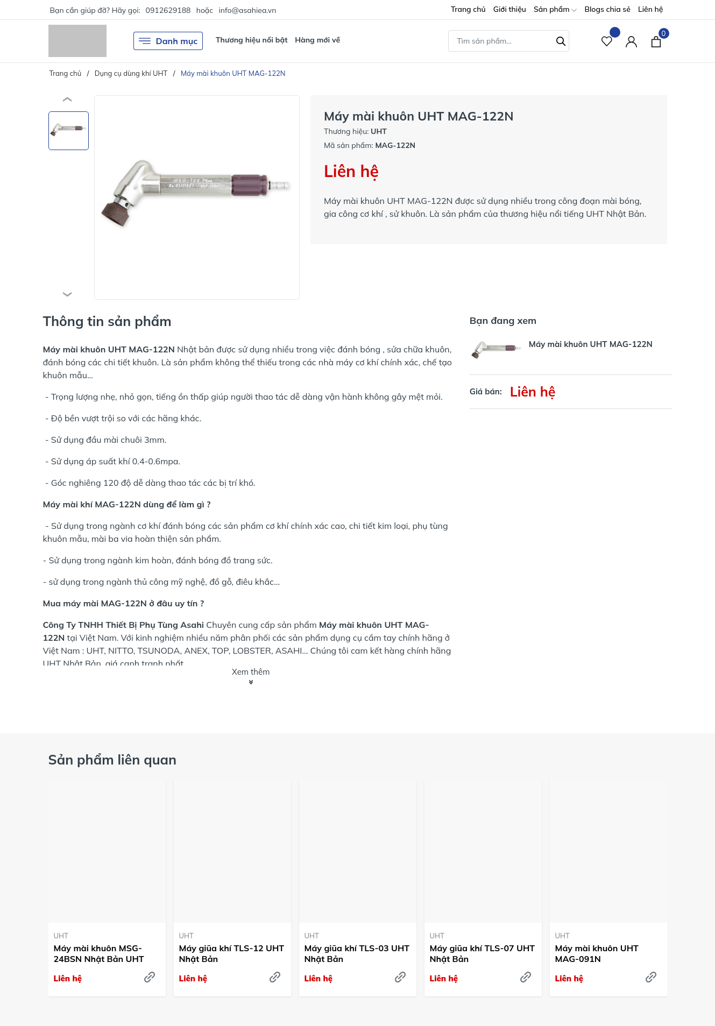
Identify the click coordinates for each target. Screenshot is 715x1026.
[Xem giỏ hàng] (656, 41)
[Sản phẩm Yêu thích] (607, 41)
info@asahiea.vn (247, 10)
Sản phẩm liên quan (112, 759)
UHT (61, 935)
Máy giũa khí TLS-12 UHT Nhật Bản (232, 954)
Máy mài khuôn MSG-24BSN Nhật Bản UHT (99, 954)
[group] (197, 197)
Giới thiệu (509, 9)
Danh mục (168, 41)
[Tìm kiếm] (561, 39)
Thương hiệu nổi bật (252, 40)
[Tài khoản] (631, 41)
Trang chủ (468, 9)
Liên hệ (650, 9)
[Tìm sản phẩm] (508, 41)
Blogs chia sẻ (607, 9)
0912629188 (167, 10)
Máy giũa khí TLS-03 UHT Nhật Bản (357, 954)
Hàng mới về (317, 40)
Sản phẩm (555, 10)
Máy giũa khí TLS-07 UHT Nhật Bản (482, 954)
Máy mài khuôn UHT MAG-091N (597, 954)
